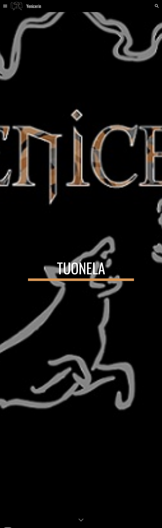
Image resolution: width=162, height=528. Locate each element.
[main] (81, 270)
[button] (5, 6)
